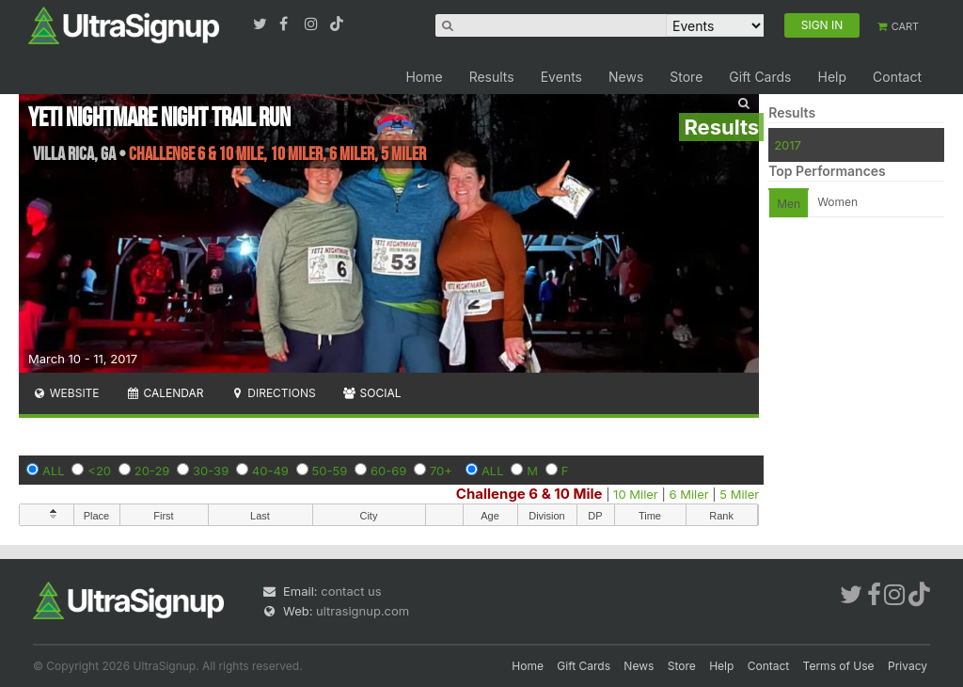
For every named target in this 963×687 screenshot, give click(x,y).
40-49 (270, 470)
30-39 (211, 470)
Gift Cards (760, 77)
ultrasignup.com (362, 610)
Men (788, 204)
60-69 (388, 470)
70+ (441, 470)
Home (423, 77)
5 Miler (739, 494)
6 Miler (688, 494)
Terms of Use (839, 666)
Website (66, 393)
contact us (351, 591)
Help (831, 77)
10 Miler (635, 494)
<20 (99, 470)
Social (372, 393)
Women (837, 202)
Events (561, 77)
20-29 (152, 470)
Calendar (165, 393)
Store (686, 77)
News (625, 77)
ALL (53, 470)
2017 (787, 144)
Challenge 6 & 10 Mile (529, 494)
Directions (272, 393)
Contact (897, 77)
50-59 (330, 470)
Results (491, 77)
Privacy (907, 666)
